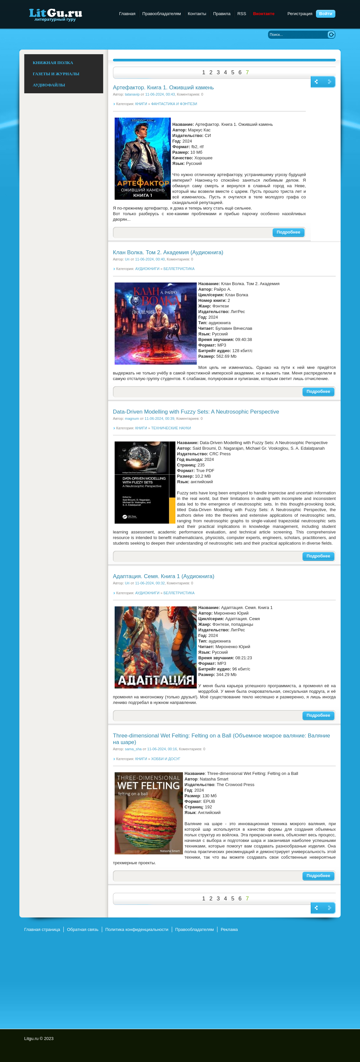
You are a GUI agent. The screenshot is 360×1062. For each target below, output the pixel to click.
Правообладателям (161, 13)
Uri (127, 259)
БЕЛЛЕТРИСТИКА (179, 269)
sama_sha (133, 749)
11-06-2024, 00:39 (159, 418)
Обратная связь (83, 929)
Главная (127, 13)
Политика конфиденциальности (137, 929)
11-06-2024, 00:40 (150, 259)
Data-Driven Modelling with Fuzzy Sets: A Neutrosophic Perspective (196, 412)
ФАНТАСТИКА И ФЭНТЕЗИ (174, 104)
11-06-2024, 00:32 (150, 583)
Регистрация (299, 13)
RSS (241, 13)
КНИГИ (141, 104)
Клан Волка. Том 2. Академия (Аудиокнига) (168, 252)
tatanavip (132, 94)
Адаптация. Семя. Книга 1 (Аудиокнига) (163, 576)
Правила (222, 13)
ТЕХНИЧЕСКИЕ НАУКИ (171, 428)
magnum (132, 418)
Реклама (229, 929)
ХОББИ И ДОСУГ (165, 759)
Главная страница (42, 929)
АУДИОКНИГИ (147, 269)
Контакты (197, 13)
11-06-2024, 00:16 (162, 749)
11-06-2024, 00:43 (160, 94)
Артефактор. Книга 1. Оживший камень (163, 87)
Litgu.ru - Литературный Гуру (67, 15)
